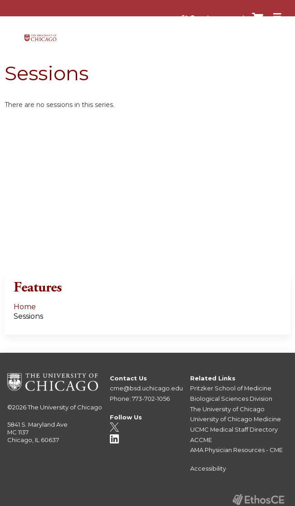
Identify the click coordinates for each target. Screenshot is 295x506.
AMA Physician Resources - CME (236, 449)
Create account (217, 18)
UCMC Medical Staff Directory (234, 429)
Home (25, 306)
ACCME (201, 439)
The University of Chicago (65, 407)
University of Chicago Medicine (235, 419)
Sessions (28, 316)
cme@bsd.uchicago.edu (146, 388)
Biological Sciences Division (231, 398)
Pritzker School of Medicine (230, 388)
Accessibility (208, 468)
